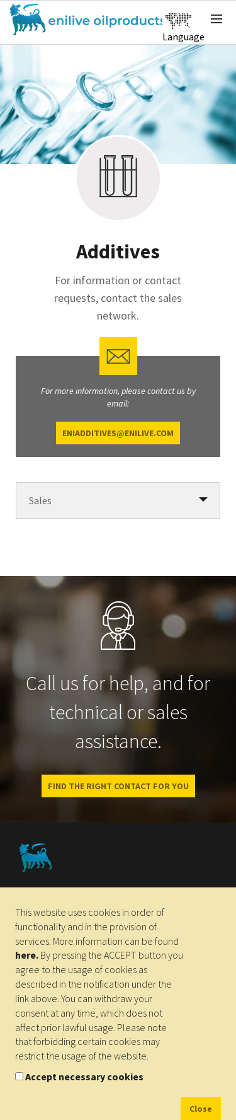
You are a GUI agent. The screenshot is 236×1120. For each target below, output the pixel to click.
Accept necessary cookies (84, 1076)
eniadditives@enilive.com (118, 433)
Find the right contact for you (118, 786)
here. (26, 955)
